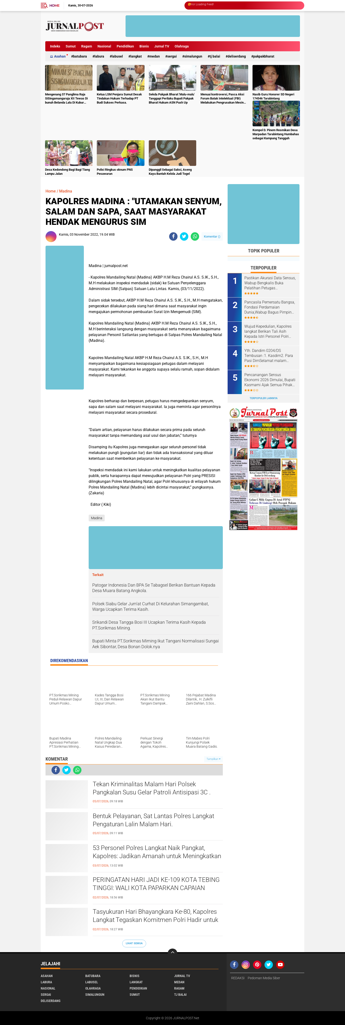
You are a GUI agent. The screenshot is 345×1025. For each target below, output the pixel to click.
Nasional (104, 46)
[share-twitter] (184, 236)
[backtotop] (172, 953)
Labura (99, 56)
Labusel (117, 56)
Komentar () (212, 236)
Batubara (80, 56)
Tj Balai (215, 56)
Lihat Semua (134, 943)
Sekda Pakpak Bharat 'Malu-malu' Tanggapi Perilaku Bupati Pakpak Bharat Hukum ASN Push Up (172, 98)
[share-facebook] (173, 236)
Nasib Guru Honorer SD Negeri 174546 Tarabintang (273, 96)
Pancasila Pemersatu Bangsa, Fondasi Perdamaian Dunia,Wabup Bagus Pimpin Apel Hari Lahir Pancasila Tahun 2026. (269, 307)
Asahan (60, 56)
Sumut (71, 46)
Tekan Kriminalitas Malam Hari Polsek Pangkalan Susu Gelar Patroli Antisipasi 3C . (152, 788)
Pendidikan (125, 46)
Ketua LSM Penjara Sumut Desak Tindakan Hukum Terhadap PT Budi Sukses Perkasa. (119, 98)
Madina (65, 191)
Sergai (172, 56)
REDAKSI (238, 978)
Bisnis (144, 46)
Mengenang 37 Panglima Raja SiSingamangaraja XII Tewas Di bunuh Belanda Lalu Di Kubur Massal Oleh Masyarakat (66, 99)
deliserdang (237, 56)
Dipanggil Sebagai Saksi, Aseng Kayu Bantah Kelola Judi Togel (170, 171)
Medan (154, 56)
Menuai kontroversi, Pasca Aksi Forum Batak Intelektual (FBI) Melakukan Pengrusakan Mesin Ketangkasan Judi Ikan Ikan (222, 99)
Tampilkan (213, 759)
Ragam (86, 46)
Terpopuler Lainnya (263, 398)
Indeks (55, 46)
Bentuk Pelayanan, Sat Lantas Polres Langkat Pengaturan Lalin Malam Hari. (153, 820)
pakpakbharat (263, 56)
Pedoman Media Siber (264, 978)
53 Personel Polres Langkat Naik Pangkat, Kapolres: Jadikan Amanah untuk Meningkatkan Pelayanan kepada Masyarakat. (157, 856)
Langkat (136, 56)
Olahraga (182, 46)
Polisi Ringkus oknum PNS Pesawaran (115, 171)
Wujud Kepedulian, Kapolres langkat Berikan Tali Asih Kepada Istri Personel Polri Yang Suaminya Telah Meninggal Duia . (268, 331)
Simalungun (193, 56)
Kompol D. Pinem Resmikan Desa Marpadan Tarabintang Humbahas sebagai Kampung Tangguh (276, 134)
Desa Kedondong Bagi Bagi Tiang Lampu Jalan (67, 171)
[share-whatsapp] (195, 236)
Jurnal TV (161, 46)
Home (54, 5)
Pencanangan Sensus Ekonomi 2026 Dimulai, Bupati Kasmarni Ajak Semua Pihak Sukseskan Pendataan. (269, 380)
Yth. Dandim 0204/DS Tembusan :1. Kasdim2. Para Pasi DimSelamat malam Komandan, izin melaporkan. (268, 355)
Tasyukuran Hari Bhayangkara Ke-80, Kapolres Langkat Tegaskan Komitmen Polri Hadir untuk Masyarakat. (155, 920)
